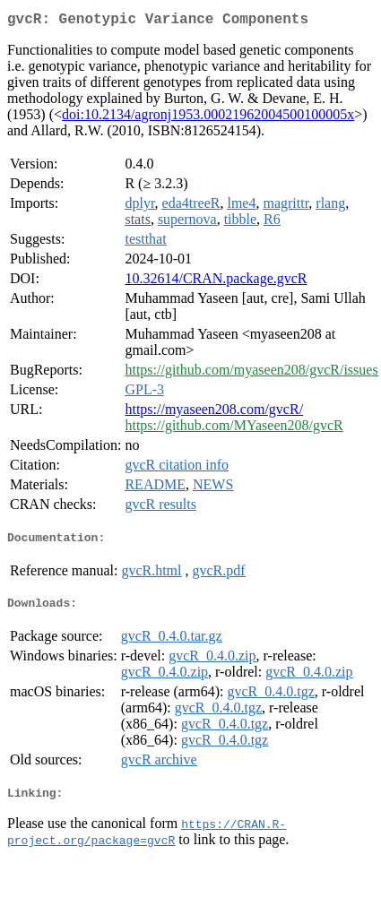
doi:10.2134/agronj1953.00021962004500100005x (208, 117)
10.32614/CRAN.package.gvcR (216, 281)
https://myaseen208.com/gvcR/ (214, 412)
